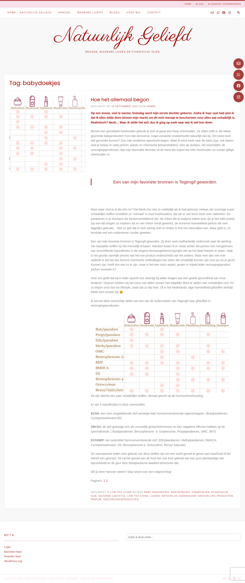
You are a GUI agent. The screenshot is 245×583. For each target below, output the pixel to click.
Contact (154, 12)
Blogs (200, 4)
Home (187, 4)
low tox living (138, 496)
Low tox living (121, 492)
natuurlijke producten (215, 496)
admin (151, 106)
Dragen (64, 12)
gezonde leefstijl (112, 496)
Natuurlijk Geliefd (122, 36)
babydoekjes (180, 492)
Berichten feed (13, 551)
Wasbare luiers (90, 12)
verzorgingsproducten (121, 499)
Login (7, 547)
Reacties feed (12, 556)
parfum (96, 499)
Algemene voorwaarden (224, 4)
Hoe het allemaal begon (120, 99)
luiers (155, 496)
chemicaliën (201, 492)
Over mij (133, 12)
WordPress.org (13, 561)
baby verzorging (156, 492)
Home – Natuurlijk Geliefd (29, 12)
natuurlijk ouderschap (179, 496)
